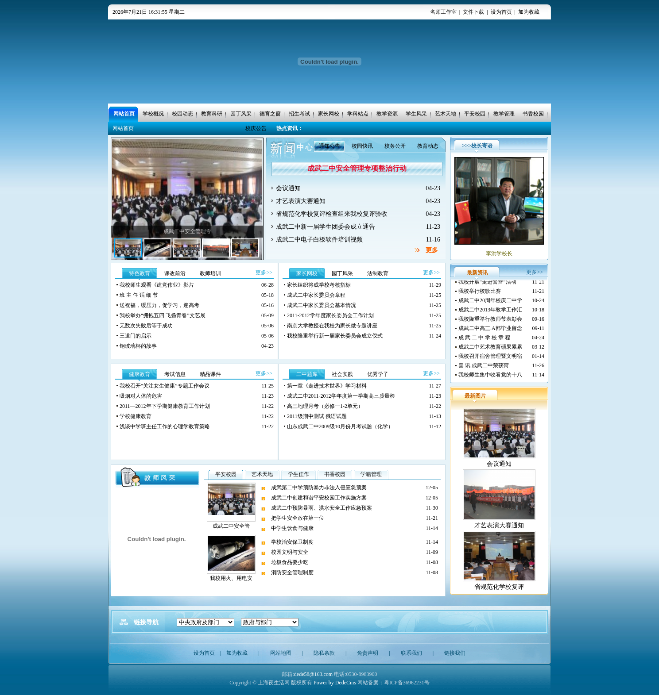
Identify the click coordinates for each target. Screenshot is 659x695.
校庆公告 (256, 128)
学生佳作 (298, 474)
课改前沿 (175, 273)
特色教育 (139, 273)
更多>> (264, 272)
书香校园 (334, 474)
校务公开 (395, 146)
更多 (432, 250)
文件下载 (473, 12)
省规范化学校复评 (499, 587)
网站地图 (280, 653)
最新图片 (475, 396)
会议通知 (499, 464)
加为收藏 (528, 12)
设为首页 (501, 12)
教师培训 (210, 273)
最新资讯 (477, 272)
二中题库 (307, 374)
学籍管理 (371, 474)
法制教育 (377, 273)
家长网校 (307, 273)
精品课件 (210, 374)
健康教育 (139, 374)
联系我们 (411, 653)
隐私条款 (324, 653)
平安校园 (225, 474)
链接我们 (454, 653)
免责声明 (367, 653)
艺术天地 (262, 474)
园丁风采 (342, 273)
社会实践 (342, 374)
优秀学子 (377, 374)
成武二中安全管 (231, 526)
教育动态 (427, 146)
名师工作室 (443, 12)
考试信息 (175, 374)
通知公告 (329, 146)
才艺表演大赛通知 (499, 525)
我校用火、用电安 (231, 578)
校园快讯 (362, 146)
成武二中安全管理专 (187, 231)
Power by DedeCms (335, 683)
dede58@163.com (313, 674)
